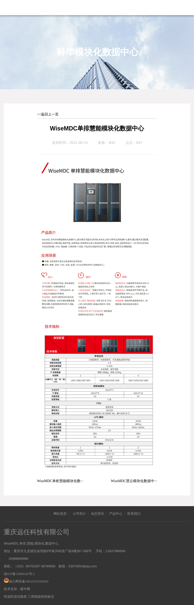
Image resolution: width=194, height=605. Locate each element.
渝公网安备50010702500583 (28, 579)
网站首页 (60, 512)
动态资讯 (97, 512)
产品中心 (115, 512)
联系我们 (133, 512)
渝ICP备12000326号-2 (19, 572)
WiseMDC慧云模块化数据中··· (134, 479)
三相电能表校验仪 (41, 594)
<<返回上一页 (48, 114)
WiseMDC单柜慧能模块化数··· (60, 479)
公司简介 (79, 512)
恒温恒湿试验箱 (15, 594)
